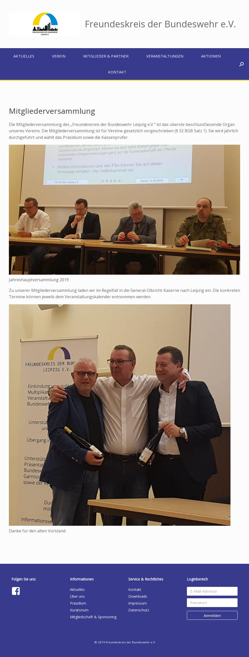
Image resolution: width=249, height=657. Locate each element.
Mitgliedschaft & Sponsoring (93, 616)
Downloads (137, 596)
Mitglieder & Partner (106, 56)
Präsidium (78, 603)
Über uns (77, 596)
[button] (241, 64)
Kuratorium (79, 610)
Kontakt (117, 71)
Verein (58, 56)
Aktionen (211, 56)
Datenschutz (138, 610)
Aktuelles (23, 56)
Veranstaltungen (164, 56)
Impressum (137, 603)
